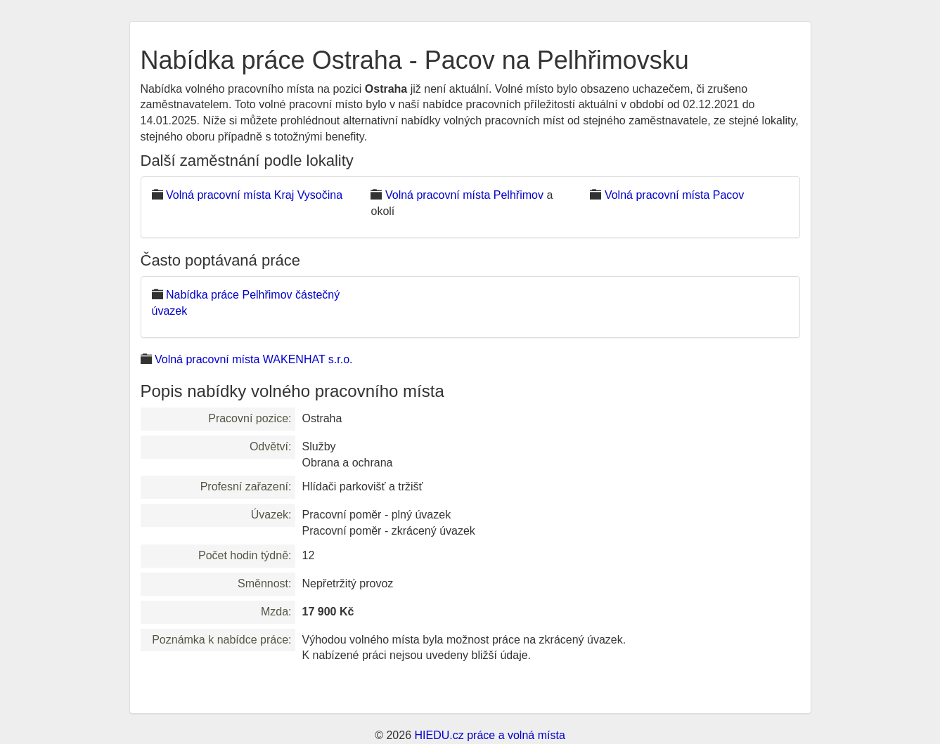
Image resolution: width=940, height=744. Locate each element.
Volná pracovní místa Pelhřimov (464, 195)
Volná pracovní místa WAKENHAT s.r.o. (254, 359)
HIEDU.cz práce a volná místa (489, 735)
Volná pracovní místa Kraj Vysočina (254, 195)
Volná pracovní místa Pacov (674, 195)
